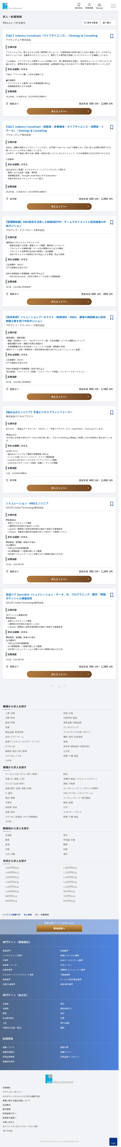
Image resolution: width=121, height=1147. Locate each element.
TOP (113, 1143)
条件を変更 (92, 22)
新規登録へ (59, 928)
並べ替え (107, 22)
